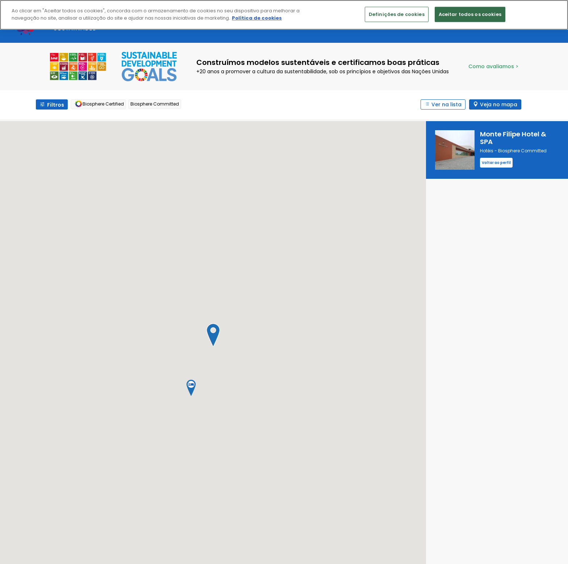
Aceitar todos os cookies (470, 14)
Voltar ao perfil (496, 162)
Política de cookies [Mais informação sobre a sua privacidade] (257, 18)
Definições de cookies (397, 14)
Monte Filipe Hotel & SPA (513, 137)
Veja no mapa (498, 104)
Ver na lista (446, 104)
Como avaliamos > (493, 66)
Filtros (55, 104)
